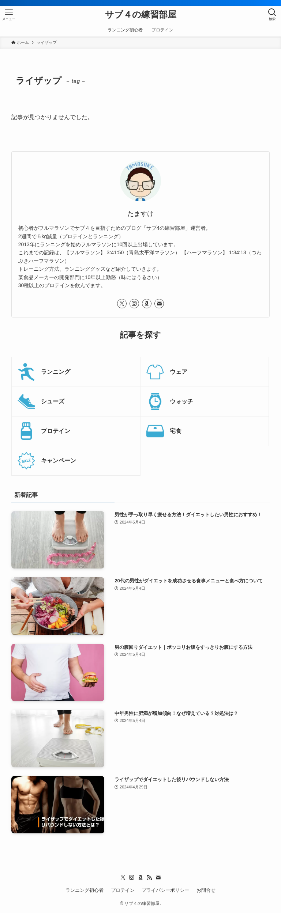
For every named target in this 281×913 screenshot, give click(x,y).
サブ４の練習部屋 (140, 14)
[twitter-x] (122, 303)
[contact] (159, 303)
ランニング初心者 (84, 890)
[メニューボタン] (9, 14)
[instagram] (134, 303)
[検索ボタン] (272, 14)
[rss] (149, 877)
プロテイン (123, 890)
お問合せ (206, 890)
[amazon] (146, 303)
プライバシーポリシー (165, 890)
